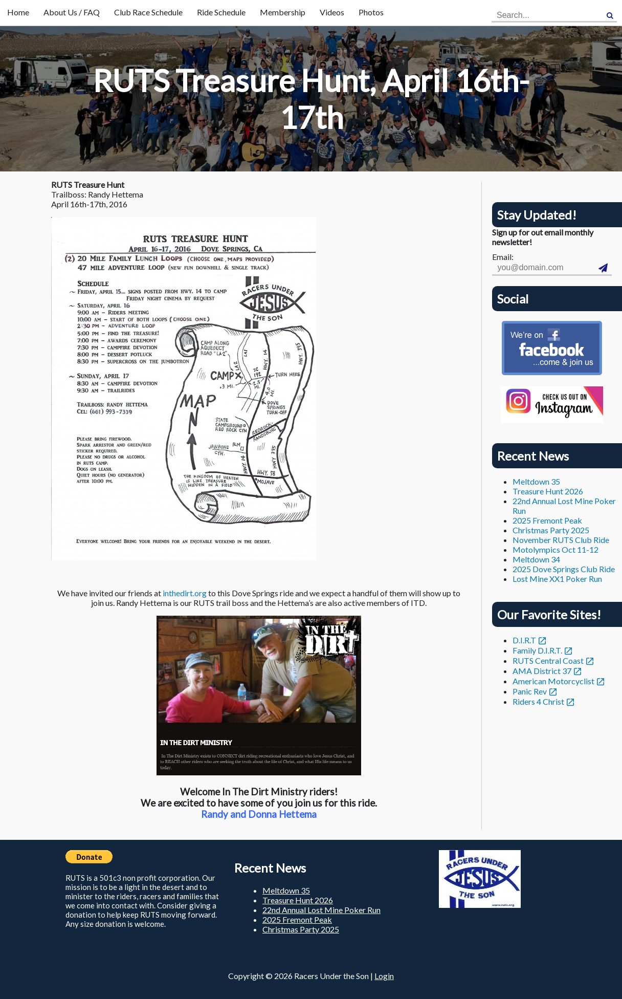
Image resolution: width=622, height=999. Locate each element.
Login (384, 976)
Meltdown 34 (536, 559)
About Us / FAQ (71, 12)
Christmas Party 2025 (551, 530)
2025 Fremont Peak (547, 520)
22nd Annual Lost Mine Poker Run (321, 910)
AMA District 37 (542, 671)
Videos (332, 12)
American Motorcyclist (553, 681)
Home (18, 12)
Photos (371, 12)
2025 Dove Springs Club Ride (564, 569)
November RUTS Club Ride (561, 540)
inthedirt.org (185, 593)
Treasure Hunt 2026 (548, 491)
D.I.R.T (524, 640)
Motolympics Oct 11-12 (555, 549)
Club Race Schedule (148, 12)
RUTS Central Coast (548, 660)
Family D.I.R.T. (537, 650)
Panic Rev (530, 691)
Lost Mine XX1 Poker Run (557, 578)
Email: (503, 257)
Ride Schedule (221, 12)
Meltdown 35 (536, 481)
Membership (282, 12)
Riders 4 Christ (538, 701)
